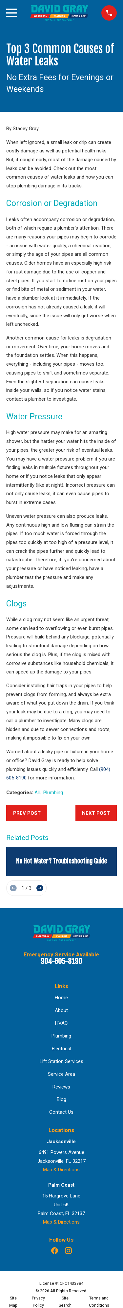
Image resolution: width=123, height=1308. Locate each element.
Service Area (61, 1074)
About (61, 1010)
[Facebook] (54, 1250)
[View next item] (39, 888)
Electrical (61, 1049)
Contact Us (61, 1112)
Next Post (96, 813)
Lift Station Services (61, 1061)
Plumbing (53, 792)
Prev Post (27, 813)
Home (61, 998)
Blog (61, 1099)
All (37, 792)
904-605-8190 (61, 961)
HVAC (61, 1023)
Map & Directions (61, 1170)
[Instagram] (68, 1250)
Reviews (61, 1087)
